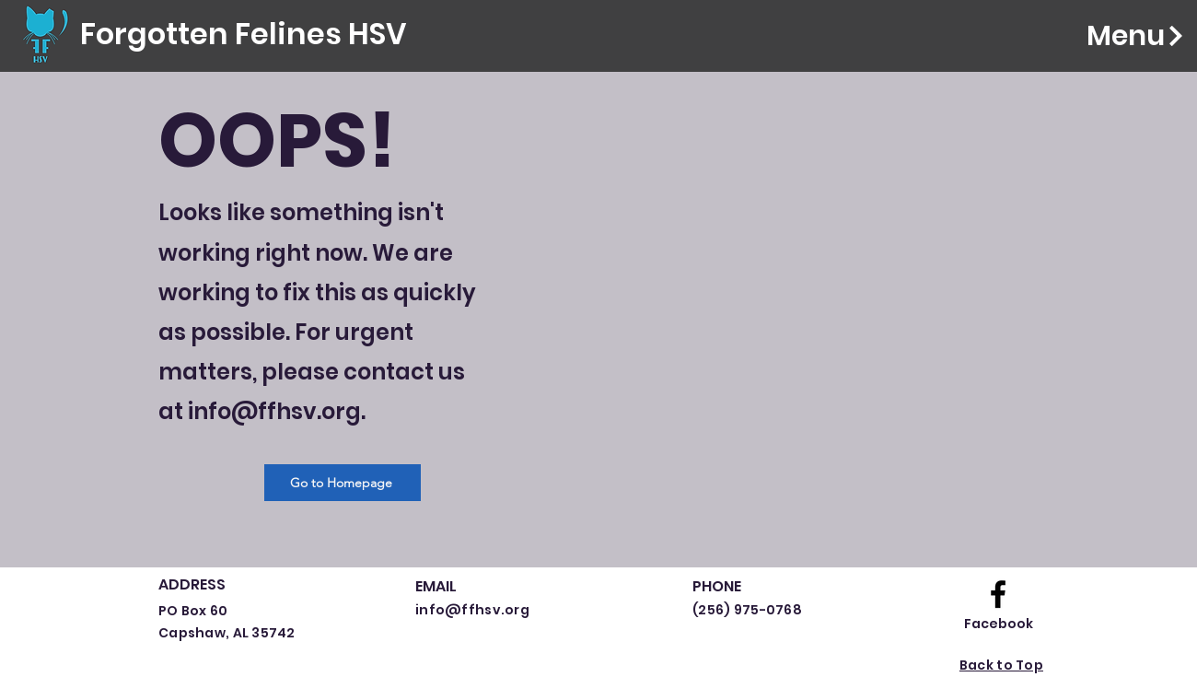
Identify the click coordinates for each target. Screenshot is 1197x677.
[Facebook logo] (998, 594)
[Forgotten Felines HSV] (243, 34)
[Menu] (1108, 36)
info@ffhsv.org (274, 411)
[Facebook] (998, 624)
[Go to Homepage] (342, 482)
